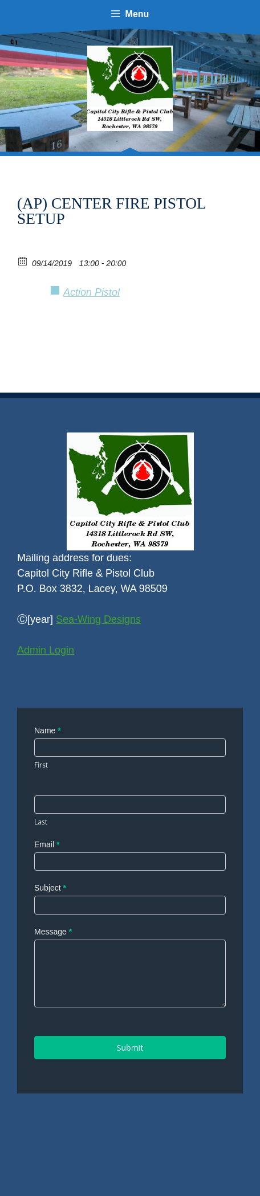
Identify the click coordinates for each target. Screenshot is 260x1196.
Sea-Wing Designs (98, 619)
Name (47, 730)
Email (46, 844)
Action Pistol (91, 292)
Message (53, 931)
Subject (50, 887)
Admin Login (45, 650)
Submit (130, 1047)
